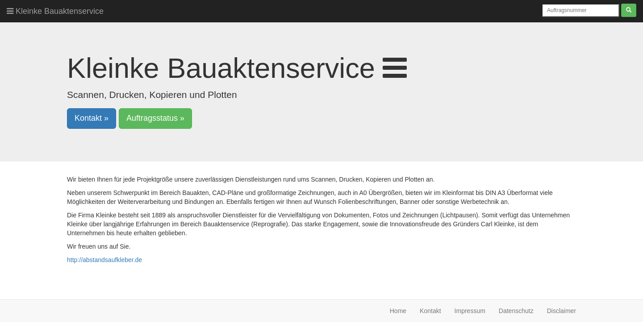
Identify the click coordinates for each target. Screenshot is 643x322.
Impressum (470, 310)
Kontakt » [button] (92, 118)
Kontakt (430, 310)
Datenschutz (516, 310)
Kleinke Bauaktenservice (55, 11)
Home (398, 310)
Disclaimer (561, 310)
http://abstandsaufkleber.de (104, 259)
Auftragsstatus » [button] (155, 118)
